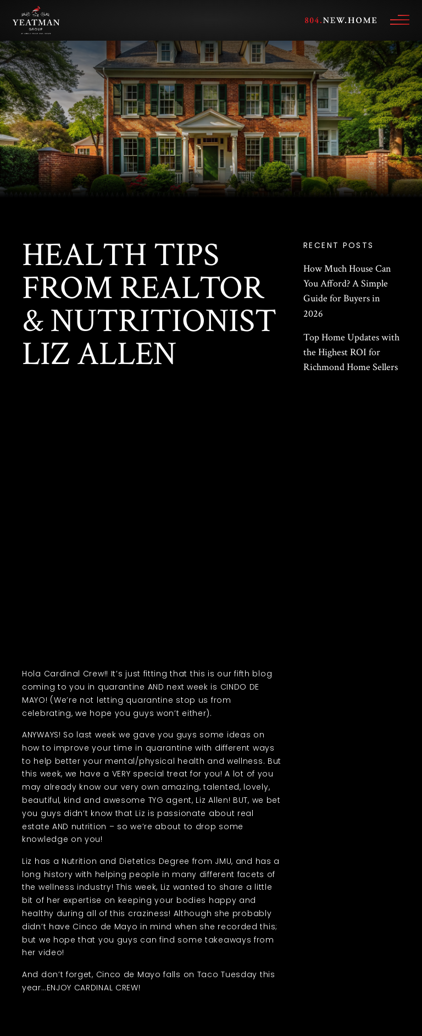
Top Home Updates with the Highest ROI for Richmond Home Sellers (351, 352)
